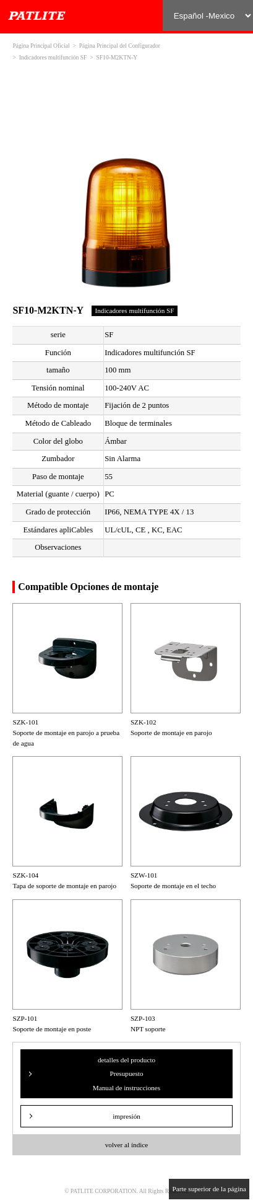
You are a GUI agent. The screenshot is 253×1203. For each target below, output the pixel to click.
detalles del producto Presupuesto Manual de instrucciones (126, 1073)
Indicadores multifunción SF (53, 57)
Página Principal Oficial (40, 45)
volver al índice (126, 1144)
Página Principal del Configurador (119, 45)
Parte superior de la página (209, 1188)
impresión (126, 1116)
